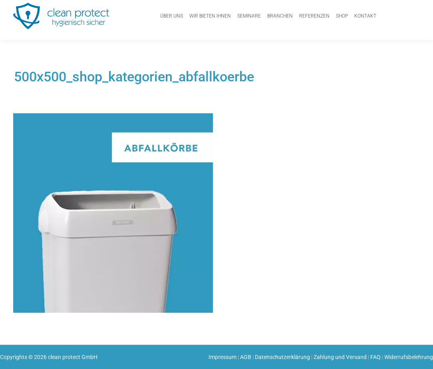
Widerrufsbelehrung (408, 357)
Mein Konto (391, 19)
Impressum (222, 357)
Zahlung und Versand (340, 357)
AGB (245, 357)
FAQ (375, 357)
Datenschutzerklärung (282, 357)
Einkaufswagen (409, 13)
